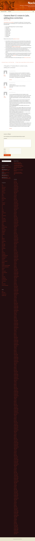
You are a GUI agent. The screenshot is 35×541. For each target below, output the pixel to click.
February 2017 (16, 337)
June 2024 (15, 212)
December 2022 (16, 237)
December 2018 (16, 306)
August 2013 (15, 397)
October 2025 (16, 189)
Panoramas (3, 252)
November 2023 (16, 222)
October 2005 (16, 530)
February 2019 (16, 303)
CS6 (2, 208)
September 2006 (16, 515)
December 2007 (16, 493)
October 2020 (16, 274)
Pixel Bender (3, 258)
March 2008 (15, 489)
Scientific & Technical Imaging (6, 265)
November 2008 (16, 478)
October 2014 (16, 377)
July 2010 (15, 449)
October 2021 (16, 257)
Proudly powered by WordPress (17, 539)
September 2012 (16, 412)
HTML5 (3, 224)
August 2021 (15, 260)
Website (5, 152)
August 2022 (15, 243)
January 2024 (15, 219)
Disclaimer (9, 11)
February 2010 (16, 456)
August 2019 (15, 294)
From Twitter (3, 218)
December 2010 (16, 442)
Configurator (3, 202)
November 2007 (16, 495)
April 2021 (15, 266)
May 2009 (15, 469)
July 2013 (15, 398)
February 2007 (16, 508)
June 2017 (15, 331)
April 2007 (15, 505)
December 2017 (16, 323)
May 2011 (15, 435)
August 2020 (15, 277)
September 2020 (16, 276)
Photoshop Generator (5, 255)
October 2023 (16, 223)
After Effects (3, 192)
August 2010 (15, 448)
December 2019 (16, 289)
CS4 (2, 205)
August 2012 (15, 414)
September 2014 (16, 378)
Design (3, 211)
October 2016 (16, 343)
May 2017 (15, 333)
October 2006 (16, 513)
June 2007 (15, 502)
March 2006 (15, 523)
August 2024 (15, 209)
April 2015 (15, 368)
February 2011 (16, 439)
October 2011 (16, 428)
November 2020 (16, 273)
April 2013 (15, 402)
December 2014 (16, 374)
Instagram (3, 232)
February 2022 (16, 252)
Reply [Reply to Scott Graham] (11, 89)
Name (5, 149)
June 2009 (15, 468)
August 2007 (15, 499)
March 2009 (15, 472)
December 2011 (16, 425)
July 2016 (15, 347)
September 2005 (16, 532)
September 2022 (16, 242)
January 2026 (15, 185)
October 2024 (16, 206)
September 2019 (16, 293)
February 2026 (16, 183)
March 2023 (15, 233)
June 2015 (15, 365)
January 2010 (15, 458)
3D (2, 184)
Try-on (3, 275)
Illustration (3, 228)
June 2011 (15, 434)
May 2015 (15, 367)
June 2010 (15, 451)
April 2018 (15, 317)
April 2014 (15, 385)
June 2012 (15, 417)
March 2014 (15, 387)
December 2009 (16, 459)
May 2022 (15, 247)
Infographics (3, 231)
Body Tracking (4, 198)
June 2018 (15, 314)
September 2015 (16, 361)
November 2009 (16, 461)
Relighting (3, 262)
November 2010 (16, 444)
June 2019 (15, 297)
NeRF (2, 249)
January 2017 (15, 338)
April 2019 (15, 300)
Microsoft (3, 239)
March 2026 (15, 182)
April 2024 (15, 215)
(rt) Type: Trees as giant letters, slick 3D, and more (24, 62)
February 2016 (16, 354)
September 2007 (16, 498)
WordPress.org (4, 295)
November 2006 (16, 512)
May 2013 (15, 401)
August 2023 (15, 226)
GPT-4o (3, 222)
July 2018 (15, 313)
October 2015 (16, 360)
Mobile (3, 242)
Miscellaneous (4, 241)
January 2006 (15, 526)
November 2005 (16, 529)
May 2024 (15, 213)
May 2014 (15, 384)
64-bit (2, 185)
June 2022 (15, 246)
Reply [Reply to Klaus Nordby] (11, 79)
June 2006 (15, 519)
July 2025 (15, 193)
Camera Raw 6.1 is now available (9, 22)
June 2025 (15, 195)
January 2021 (15, 270)
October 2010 (16, 445)
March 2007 (15, 506)
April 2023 (15, 232)
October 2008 (16, 479)
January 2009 (15, 475)
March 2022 (15, 250)
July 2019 (15, 296)
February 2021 (16, 269)
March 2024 (15, 216)
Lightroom (3, 238)
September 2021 (16, 259)
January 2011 (15, 441)
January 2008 (15, 492)
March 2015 (15, 370)
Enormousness (4, 215)
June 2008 (15, 485)
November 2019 (16, 290)
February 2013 (16, 405)
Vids (2, 282)
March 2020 (15, 284)
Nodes (3, 251)
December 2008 (16, 476)
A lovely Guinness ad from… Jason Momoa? (6, 170)
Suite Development (4, 272)
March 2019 (15, 301)
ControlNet (3, 204)
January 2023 (15, 236)
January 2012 (15, 424)
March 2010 (15, 455)
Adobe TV (3, 191)
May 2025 (15, 196)
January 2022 (15, 253)
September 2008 (16, 481)
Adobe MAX (3, 188)
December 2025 (16, 186)
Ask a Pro (3, 197)
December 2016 (16, 340)
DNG (2, 214)
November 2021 (16, 256)
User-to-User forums (27, 57)
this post (14, 55)
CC (2, 201)
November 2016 (16, 341)
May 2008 (15, 486)
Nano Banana (3, 248)
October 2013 (16, 394)
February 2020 (16, 286)
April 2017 (15, 334)
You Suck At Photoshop (5, 285)
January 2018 (15, 321)
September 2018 (16, 310)
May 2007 (15, 503)
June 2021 (15, 263)
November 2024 (16, 205)
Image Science (4, 229)
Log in (2, 291)
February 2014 (16, 388)
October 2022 (16, 240)
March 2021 (15, 267)
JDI (2, 235)
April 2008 (15, 488)
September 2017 (16, 327)
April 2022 (15, 249)
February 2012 (16, 422)
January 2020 (15, 287)
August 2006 (15, 516)
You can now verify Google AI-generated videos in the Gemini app (18, 173)
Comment (5, 138)
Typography (3, 276)
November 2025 (16, 188)
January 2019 (15, 304)
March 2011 (15, 438)
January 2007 (15, 509)
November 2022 (16, 239)
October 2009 (16, 462)
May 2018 (15, 316)
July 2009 (15, 466)
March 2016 (15, 353)
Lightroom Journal (16, 38)
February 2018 (16, 320)
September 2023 (16, 225)
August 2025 (15, 192)
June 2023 (15, 229)
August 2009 (15, 465)
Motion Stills (3, 244)
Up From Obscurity (4, 279)
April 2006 (15, 522)
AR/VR (2, 195)
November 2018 (16, 307)
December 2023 (16, 220)
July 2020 (15, 279)
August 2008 (15, 482)
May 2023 (15, 230)
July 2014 (15, 381)
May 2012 (15, 418)
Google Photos (4, 221)
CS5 (10, 19)
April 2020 (15, 283)
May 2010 (15, 452)
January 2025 (15, 202)
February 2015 (16, 371)
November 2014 (16, 375)
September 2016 (16, 344)
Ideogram (3, 225)
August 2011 (15, 431)
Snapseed (3, 268)
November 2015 (16, 358)
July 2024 (15, 210)
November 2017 (16, 324)
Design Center (4, 212)
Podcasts (3, 259)
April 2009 (15, 471)
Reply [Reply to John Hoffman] (11, 128)
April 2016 (15, 351)
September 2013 (16, 395)
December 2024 (16, 203)
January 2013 (15, 407)
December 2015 (16, 357)
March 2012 (15, 421)
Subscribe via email (3, 11)
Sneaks (3, 269)
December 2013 (16, 391)
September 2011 (16, 429)
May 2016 (15, 350)
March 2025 (15, 199)
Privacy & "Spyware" (4, 261)
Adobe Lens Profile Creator (16, 46)
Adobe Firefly (4, 187)
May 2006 (15, 520)
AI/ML (2, 194)
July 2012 (15, 415)
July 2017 (15, 330)
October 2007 (16, 496)
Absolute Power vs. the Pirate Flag (7, 62)
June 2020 (15, 280)
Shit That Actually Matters (5, 266)
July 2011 (15, 432)
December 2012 (16, 408)
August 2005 (15, 533)
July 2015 (15, 364)
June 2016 (15, 348)
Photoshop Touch (4, 256)
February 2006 (16, 525)
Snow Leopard (4, 271)
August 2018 (15, 311)
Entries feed (3, 292)
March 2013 (15, 404)
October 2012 (16, 411)
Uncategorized (4, 278)
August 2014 (15, 380)
